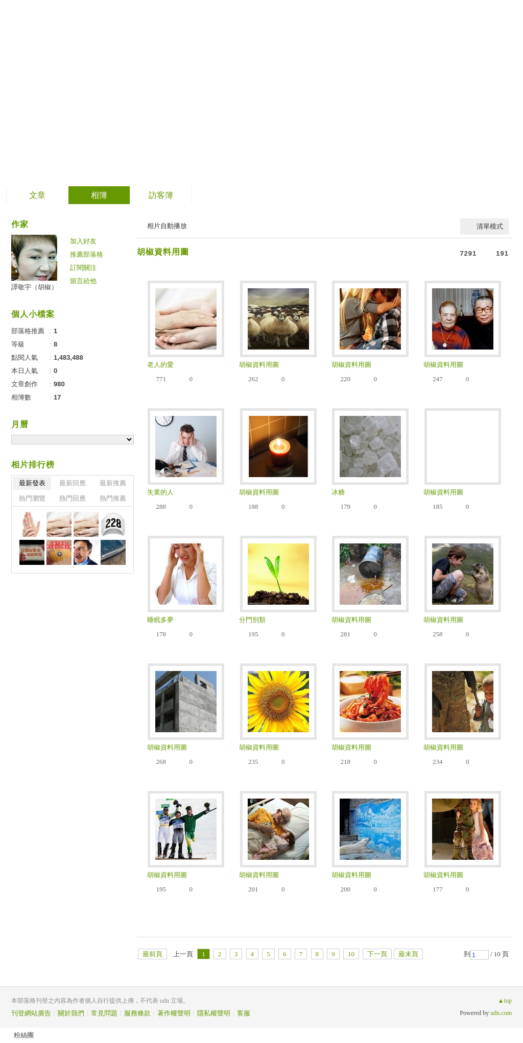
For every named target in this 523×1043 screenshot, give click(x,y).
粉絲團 (24, 1035)
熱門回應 (72, 498)
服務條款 (137, 1013)
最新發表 (32, 483)
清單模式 (490, 226)
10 (351, 954)
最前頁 (152, 954)
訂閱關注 (83, 267)
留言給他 (83, 281)
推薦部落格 (86, 254)
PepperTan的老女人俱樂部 (134, 89)
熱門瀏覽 (32, 498)
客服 (243, 1013)
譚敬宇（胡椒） (34, 287)
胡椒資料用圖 (163, 251)
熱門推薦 (113, 498)
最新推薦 (113, 483)
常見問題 (104, 1013)
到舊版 (274, 93)
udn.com (501, 1012)
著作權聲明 (174, 1013)
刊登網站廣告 (31, 1013)
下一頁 (377, 954)
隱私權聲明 (213, 1013)
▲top (505, 1000)
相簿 (99, 195)
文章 (37, 195)
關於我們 (71, 1013)
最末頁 (408, 954)
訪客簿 (161, 195)
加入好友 (83, 241)
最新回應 (72, 483)
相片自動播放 (167, 226)
